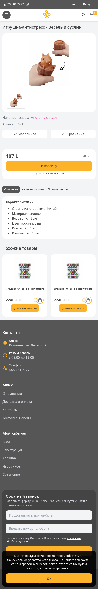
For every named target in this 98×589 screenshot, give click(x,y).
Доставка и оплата (17, 401)
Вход (6, 442)
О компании (12, 393)
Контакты (9, 410)
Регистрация (12, 450)
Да (49, 578)
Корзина (9, 458)
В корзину (49, 166)
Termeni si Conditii (16, 418)
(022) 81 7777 (19, 370)
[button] (8, 287)
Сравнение (11, 474)
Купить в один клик (49, 173)
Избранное (11, 466)
